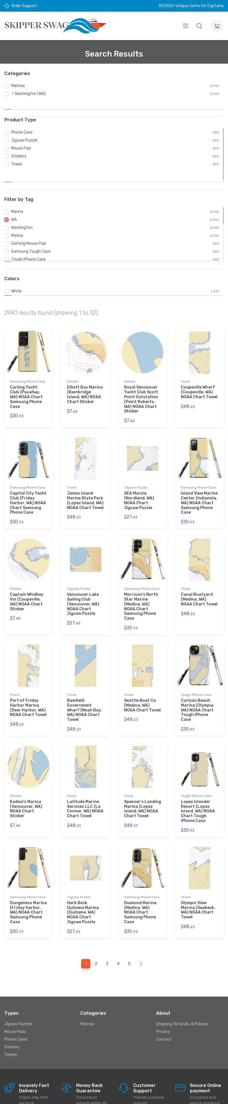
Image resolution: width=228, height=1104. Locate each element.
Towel (16, 152)
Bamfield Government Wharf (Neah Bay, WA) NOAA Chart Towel (84, 682)
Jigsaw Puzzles (18, 993)
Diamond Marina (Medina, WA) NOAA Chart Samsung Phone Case (140, 883)
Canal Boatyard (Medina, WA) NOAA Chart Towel (199, 572)
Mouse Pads (15, 1001)
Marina (17, 186)
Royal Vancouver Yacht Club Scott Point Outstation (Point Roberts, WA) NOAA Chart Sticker (141, 374)
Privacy (163, 1001)
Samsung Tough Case (31, 226)
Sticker (73, 356)
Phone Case (22, 121)
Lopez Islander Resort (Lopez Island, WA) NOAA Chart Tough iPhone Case (198, 782)
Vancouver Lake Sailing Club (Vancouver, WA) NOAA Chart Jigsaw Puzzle (83, 577)
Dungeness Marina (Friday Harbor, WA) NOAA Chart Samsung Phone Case (28, 883)
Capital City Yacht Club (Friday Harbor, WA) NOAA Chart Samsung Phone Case (28, 477)
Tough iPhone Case (28, 234)
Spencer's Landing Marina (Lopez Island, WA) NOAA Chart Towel (142, 780)
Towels (10, 1024)
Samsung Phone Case (27, 356)
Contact (164, 1009)
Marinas (18, 85)
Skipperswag (74, 1095)
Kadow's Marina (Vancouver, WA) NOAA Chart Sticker (26, 780)
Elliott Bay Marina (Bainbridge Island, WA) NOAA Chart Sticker (85, 369)
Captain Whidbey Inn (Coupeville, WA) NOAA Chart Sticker (26, 574)
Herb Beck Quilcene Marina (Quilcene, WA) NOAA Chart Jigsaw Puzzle (83, 883)
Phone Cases (16, 1009)
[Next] (141, 933)
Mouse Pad (21, 136)
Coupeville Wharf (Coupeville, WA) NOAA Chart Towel (199, 367)
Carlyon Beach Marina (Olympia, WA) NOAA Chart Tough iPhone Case (197, 682)
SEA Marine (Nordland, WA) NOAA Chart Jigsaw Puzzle (139, 474)
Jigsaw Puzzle (24, 128)
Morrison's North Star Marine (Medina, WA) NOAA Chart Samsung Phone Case (141, 579)
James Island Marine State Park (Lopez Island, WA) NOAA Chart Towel (85, 474)
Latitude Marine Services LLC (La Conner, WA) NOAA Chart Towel (85, 780)
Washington (22, 202)
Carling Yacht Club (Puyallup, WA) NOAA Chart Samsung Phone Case (26, 372)
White (16, 266)
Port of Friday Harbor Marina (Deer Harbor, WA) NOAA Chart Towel (28, 679)
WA (14, 194)
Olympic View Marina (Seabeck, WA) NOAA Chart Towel (198, 880)
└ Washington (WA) (28, 93)
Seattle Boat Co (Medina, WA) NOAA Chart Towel (142, 677)
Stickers (18, 144)
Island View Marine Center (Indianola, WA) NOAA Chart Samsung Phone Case (199, 477)
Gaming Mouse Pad (28, 218)
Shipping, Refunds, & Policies (182, 993)
